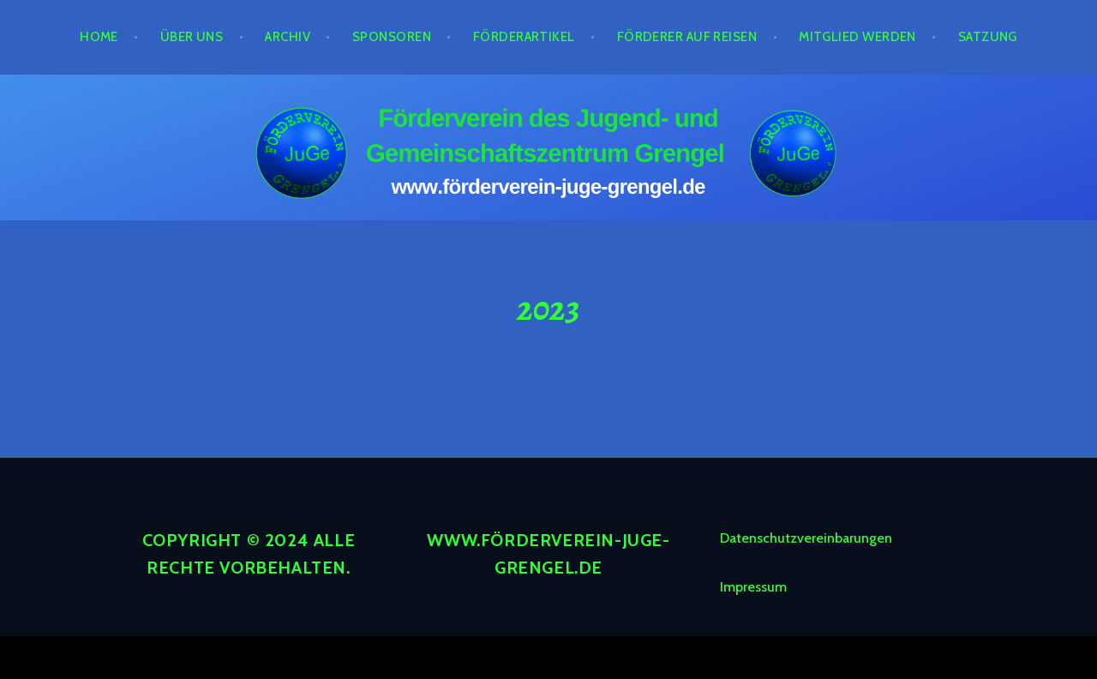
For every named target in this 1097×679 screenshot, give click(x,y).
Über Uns (192, 37)
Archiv (287, 37)
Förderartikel (524, 37)
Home (99, 37)
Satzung (987, 37)
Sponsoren (391, 37)
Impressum (753, 587)
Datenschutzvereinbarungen (806, 538)
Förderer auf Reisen (687, 37)
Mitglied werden (857, 37)
